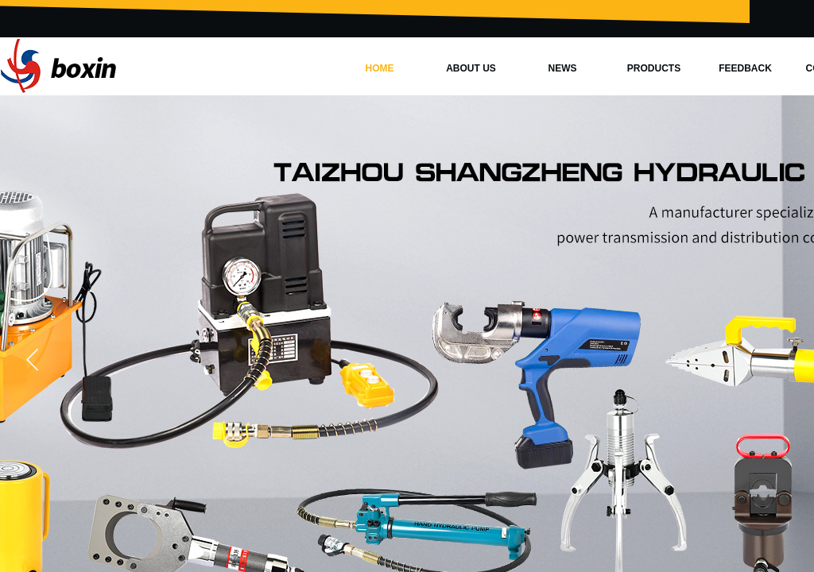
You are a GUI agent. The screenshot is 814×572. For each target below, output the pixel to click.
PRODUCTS (653, 68)
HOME (380, 68)
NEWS (562, 68)
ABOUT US (471, 68)
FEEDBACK (745, 68)
